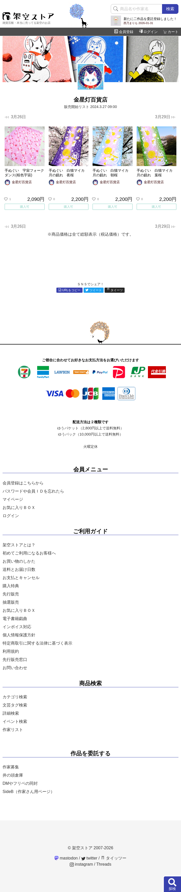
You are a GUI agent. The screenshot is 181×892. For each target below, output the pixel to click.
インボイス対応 (17, 627)
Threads (104, 864)
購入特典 (11, 586)
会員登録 (123, 32)
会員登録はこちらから (23, 483)
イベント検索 (15, 721)
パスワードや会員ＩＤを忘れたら (33, 491)
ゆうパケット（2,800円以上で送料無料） (90, 428)
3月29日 (165, 117)
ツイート (93, 290)
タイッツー (113, 858)
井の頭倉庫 (13, 775)
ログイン (148, 32)
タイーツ (115, 290)
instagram (81, 864)
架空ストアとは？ (19, 545)
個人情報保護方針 (19, 635)
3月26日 (15, 117)
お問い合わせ (15, 668)
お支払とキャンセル (21, 577)
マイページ (13, 499)
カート (170, 32)
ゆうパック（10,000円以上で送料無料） (90, 434)
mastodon (66, 858)
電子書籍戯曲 (15, 618)
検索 (170, 9)
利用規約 (11, 651)
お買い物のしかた (19, 561)
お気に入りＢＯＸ (19, 507)
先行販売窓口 (15, 659)
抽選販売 (11, 602)
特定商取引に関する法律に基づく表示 (37, 643)
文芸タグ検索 (15, 705)
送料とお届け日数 (19, 569)
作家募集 (11, 767)
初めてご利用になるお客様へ (29, 553)
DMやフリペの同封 (20, 783)
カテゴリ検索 (15, 697)
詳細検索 (11, 713)
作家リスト (13, 729)
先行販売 (11, 594)
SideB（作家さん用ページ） (29, 791)
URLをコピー (69, 290)
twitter (89, 858)
